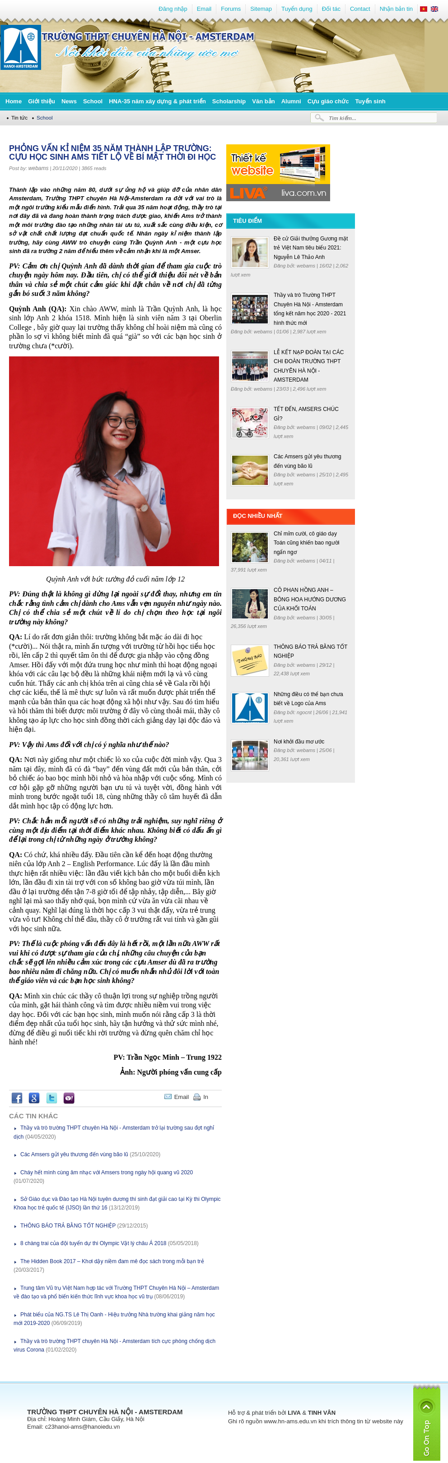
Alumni (291, 101)
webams (38, 168)
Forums (231, 8)
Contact (360, 8)
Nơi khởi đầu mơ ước (299, 741)
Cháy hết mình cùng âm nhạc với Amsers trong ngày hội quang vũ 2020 (106, 1172)
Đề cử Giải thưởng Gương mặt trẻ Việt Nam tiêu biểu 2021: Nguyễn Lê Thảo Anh (311, 247)
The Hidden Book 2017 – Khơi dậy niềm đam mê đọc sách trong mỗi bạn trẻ (112, 1261)
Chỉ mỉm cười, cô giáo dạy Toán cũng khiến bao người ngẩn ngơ (306, 543)
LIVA (294, 1412)
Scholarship (229, 101)
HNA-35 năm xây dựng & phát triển (157, 101)
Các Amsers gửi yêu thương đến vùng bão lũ (74, 1154)
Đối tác (331, 8)
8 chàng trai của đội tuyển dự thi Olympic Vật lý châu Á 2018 (93, 1243)
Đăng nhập (173, 8)
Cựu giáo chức (328, 101)
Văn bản (263, 101)
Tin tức (19, 117)
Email (204, 8)
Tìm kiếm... (342, 118)
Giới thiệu (41, 101)
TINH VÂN (322, 1412)
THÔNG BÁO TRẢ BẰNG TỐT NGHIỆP (68, 1226)
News (69, 101)
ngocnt (305, 712)
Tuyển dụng (297, 8)
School (93, 101)
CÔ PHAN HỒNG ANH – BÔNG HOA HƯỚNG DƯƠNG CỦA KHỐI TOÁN (310, 599)
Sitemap (261, 8)
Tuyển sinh (370, 101)
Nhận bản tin (396, 8)
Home (13, 101)
